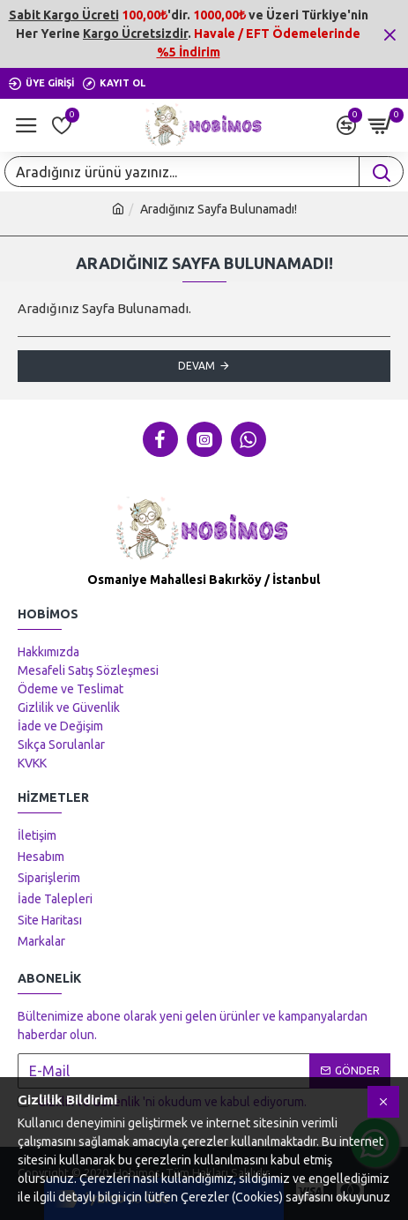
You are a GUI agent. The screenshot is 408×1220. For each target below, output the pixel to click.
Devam (196, 365)
